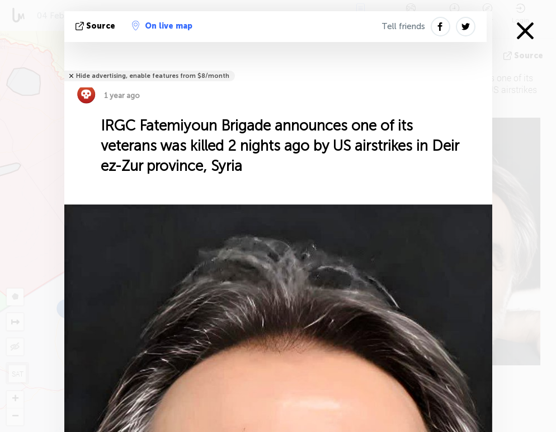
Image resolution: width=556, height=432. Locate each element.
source (96, 26)
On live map (162, 26)
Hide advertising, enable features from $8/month (152, 76)
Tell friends (403, 26)
